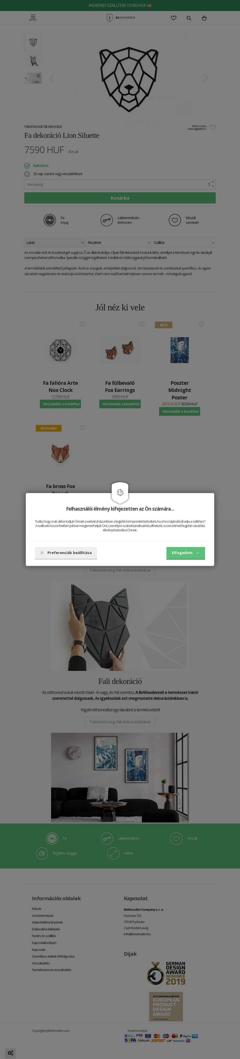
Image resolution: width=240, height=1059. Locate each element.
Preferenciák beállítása (66, 552)
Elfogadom (186, 552)
